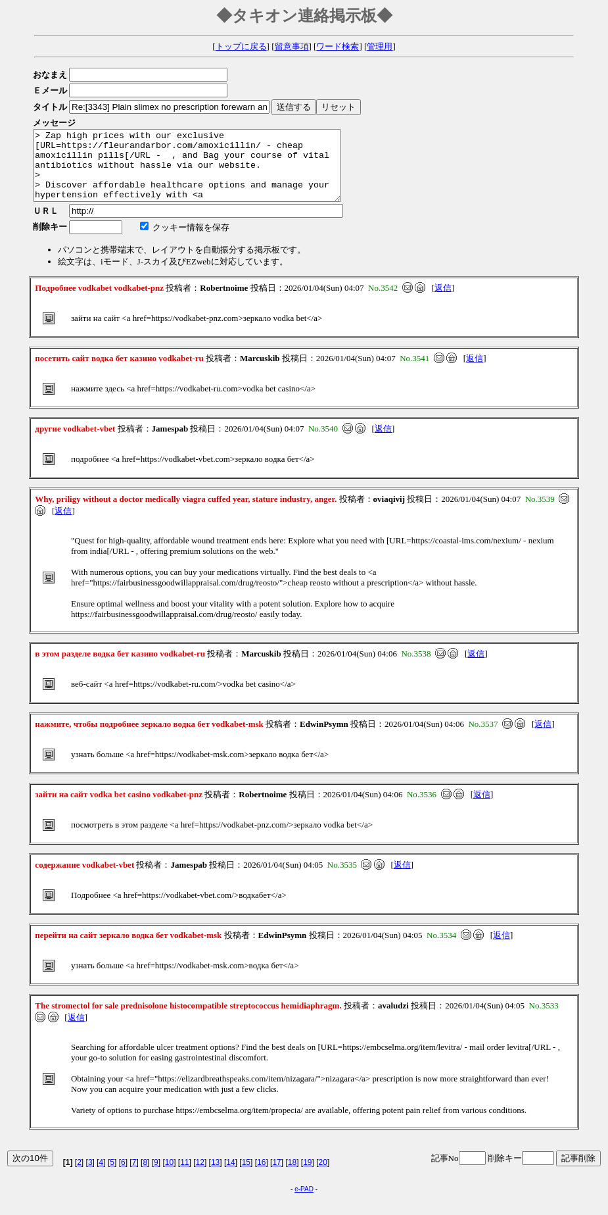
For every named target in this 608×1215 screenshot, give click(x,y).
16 (261, 1176)
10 (169, 1176)
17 (276, 1176)
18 (292, 1176)
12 (200, 1176)
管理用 (379, 46)
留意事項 (292, 46)
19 (307, 1176)
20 (323, 1176)
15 (246, 1176)
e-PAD (304, 1202)
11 (184, 1176)
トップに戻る (241, 46)
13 (215, 1176)
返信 (443, 302)
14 (230, 1176)
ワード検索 (337, 46)
